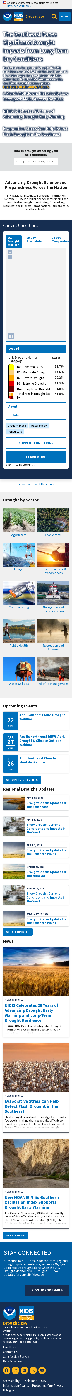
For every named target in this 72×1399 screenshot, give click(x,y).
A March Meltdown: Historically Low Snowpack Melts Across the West (35, 96)
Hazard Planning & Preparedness (53, 571)
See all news (15, 1235)
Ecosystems (53, 535)
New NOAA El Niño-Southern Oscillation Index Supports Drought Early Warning (32, 1202)
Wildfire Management (53, 683)
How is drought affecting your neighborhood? (36, 153)
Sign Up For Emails (47, 1290)
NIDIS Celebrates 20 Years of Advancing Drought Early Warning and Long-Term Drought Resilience (31, 1012)
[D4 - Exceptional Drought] (32, 389)
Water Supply (38, 425)
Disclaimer (30, 1381)
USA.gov (8, 1390)
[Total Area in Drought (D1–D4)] (31, 395)
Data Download (13, 1361)
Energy (19, 569)
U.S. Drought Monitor (13, 241)
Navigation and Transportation (53, 609)
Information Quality (16, 1386)
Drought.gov (34, 16)
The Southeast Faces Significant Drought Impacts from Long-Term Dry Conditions (35, 46)
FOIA (43, 1381)
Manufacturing (19, 607)
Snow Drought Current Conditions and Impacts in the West (46, 828)
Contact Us (10, 1352)
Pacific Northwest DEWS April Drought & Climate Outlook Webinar (42, 740)
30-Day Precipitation (35, 239)
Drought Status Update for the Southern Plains (46, 852)
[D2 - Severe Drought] (31, 378)
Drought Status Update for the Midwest (46, 874)
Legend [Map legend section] (13, 348)
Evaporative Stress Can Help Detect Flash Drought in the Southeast (35, 131)
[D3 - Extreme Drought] (31, 383)
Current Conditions (36, 443)
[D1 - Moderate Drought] (31, 372)
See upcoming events (22, 780)
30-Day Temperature (61, 239)
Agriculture (14, 431)
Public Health (19, 645)
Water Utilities (19, 683)
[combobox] (37, 161)
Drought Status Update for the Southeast (46, 805)
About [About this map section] (12, 407)
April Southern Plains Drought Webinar (42, 717)
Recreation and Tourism (53, 647)
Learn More (26, 457)
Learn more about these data (36, 484)
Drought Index (16, 425)
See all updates (17, 932)
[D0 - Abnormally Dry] (31, 367)
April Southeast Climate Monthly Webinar (37, 760)
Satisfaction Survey (16, 1357)
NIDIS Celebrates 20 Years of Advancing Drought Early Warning (33, 113)
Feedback (9, 1347)
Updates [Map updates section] (14, 415)
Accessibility (11, 1381)
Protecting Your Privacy (47, 1386)
